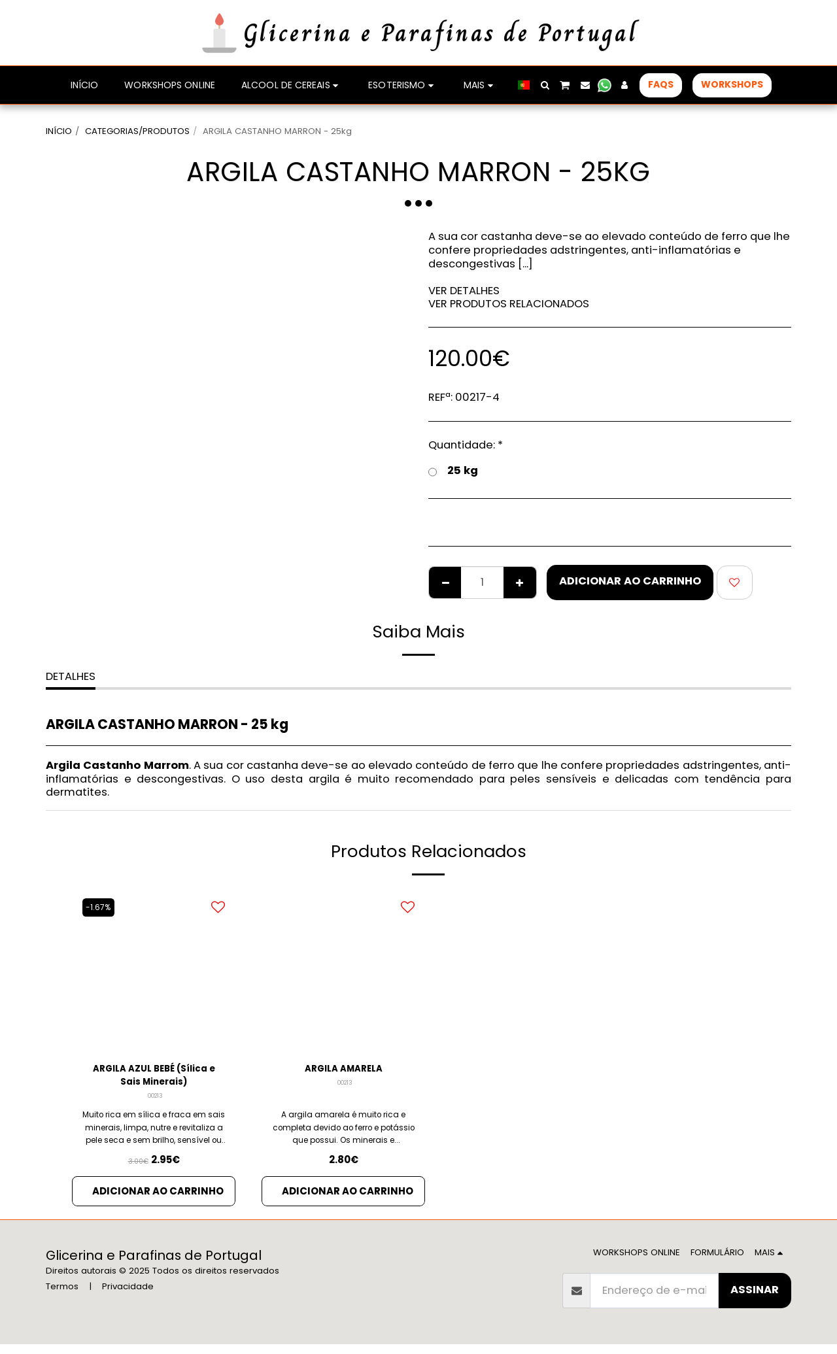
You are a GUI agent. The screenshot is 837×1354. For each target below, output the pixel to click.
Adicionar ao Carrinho (630, 580)
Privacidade (128, 1296)
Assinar (754, 1299)
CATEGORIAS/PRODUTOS (137, 131)
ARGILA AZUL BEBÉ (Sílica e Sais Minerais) (154, 1078)
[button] (545, 85)
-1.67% (101, 907)
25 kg (453, 471)
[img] (343, 970)
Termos (62, 1296)
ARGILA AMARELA (343, 1069)
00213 (155, 1102)
